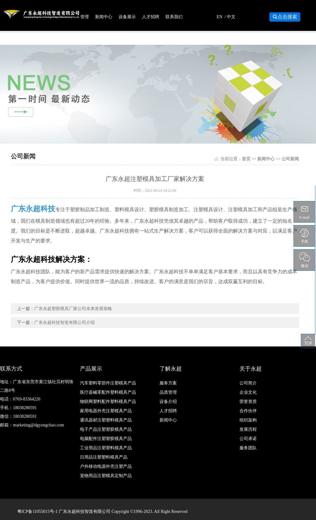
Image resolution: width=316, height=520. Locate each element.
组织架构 (248, 420)
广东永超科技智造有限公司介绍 (64, 322)
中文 (231, 17)
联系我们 (174, 17)
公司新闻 (290, 159)
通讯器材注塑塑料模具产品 (106, 420)
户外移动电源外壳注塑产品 (106, 466)
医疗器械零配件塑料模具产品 (108, 392)
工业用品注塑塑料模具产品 (106, 448)
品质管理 (80, 17)
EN (219, 17)
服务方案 (168, 383)
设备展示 (127, 17)
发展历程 (248, 429)
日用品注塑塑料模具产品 (103, 457)
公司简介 (248, 383)
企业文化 (248, 392)
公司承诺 (248, 438)
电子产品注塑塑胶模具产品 (106, 429)
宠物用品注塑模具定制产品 (106, 475)
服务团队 (248, 448)
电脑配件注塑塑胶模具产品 (106, 438)
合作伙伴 (248, 411)
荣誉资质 (248, 401)
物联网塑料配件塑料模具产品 (108, 401)
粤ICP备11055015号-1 (38, 511)
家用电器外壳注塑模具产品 (106, 411)
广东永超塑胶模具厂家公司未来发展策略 (73, 308)
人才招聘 (150, 17)
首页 (246, 159)
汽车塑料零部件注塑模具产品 (108, 383)
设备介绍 (168, 401)
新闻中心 (103, 17)
